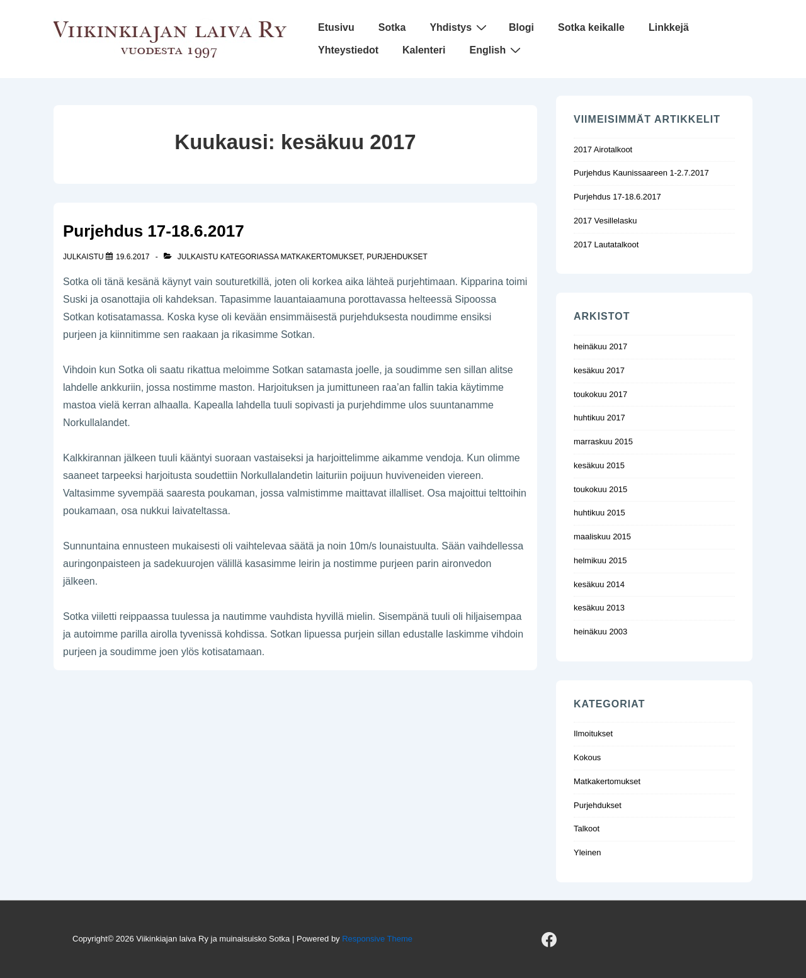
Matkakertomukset (322, 256)
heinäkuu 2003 (600, 631)
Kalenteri (423, 50)
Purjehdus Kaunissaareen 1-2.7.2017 (641, 172)
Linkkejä (669, 27)
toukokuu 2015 (600, 489)
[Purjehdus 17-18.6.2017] (132, 256)
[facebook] (548, 940)
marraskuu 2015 (603, 441)
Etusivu (336, 27)
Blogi (521, 27)
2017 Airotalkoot (603, 149)
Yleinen (587, 852)
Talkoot (586, 828)
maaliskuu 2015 (602, 536)
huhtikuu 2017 (599, 417)
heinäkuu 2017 (600, 346)
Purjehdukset (397, 256)
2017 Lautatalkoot (606, 244)
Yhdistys (459, 27)
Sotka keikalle (591, 27)
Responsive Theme (377, 938)
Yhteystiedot (348, 50)
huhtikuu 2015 (599, 512)
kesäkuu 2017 (599, 370)
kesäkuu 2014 (599, 584)
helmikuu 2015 (600, 560)
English (496, 50)
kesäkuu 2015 (599, 465)
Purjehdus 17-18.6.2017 (153, 231)
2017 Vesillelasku (605, 220)
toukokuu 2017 (600, 394)
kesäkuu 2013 (599, 607)
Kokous (587, 757)
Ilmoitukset (593, 733)
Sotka (392, 27)
